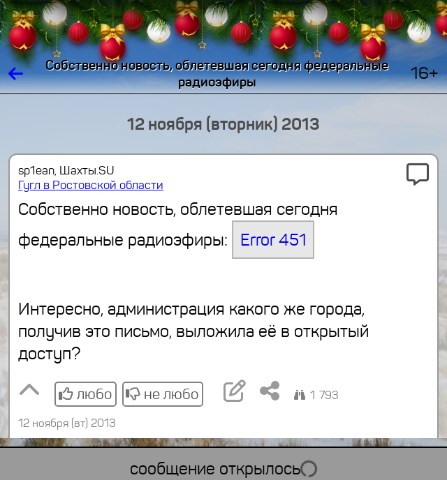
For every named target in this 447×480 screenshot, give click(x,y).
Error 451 (273, 240)
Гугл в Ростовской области (90, 185)
